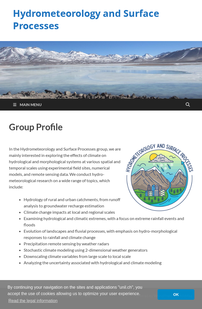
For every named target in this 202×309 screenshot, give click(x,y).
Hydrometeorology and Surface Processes (86, 19)
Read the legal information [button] (33, 300)
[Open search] (188, 105)
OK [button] (176, 294)
